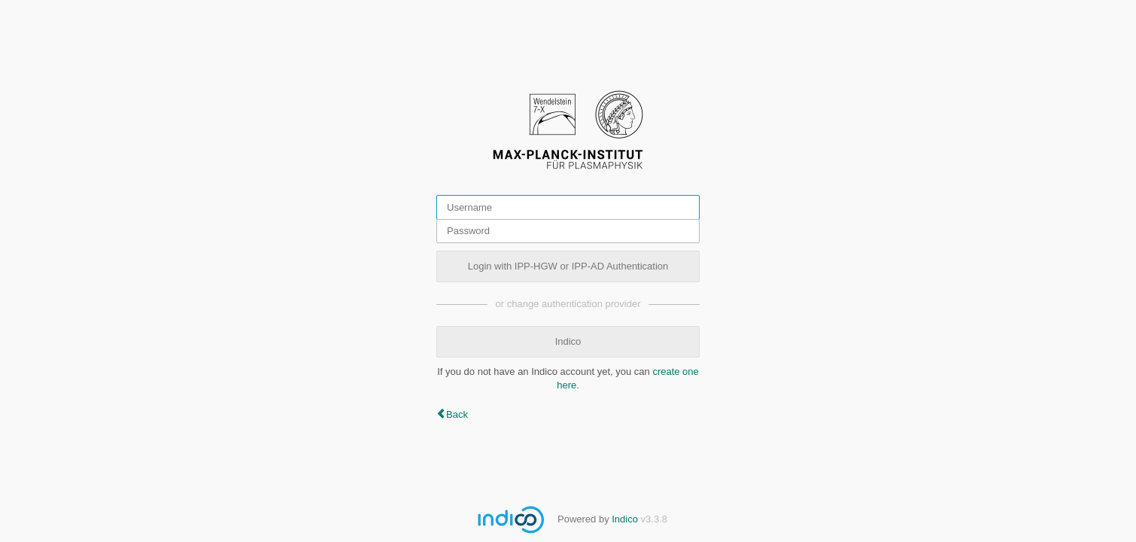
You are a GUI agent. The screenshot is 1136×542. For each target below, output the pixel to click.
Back (457, 414)
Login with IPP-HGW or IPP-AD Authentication (568, 266)
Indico (568, 341)
